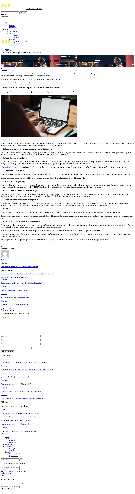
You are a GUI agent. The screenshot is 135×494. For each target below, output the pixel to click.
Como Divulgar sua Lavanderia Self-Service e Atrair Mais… (21, 416)
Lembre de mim (21, 475)
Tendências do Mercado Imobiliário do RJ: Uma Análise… (21, 420)
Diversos (4, 279)
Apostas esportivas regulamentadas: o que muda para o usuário (22, 394)
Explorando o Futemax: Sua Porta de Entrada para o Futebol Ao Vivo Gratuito (27, 274)
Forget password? (7, 475)
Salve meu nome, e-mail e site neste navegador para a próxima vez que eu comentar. (31, 351)
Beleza (11, 26)
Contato (7, 455)
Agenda (16, 37)
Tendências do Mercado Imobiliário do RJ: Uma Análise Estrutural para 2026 (27, 373)
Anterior (4, 308)
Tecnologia (13, 31)
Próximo (10, 308)
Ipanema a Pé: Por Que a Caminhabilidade (15, 380)
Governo (16, 35)
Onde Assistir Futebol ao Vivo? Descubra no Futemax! (19, 267)
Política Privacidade (16, 457)
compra (96, 240)
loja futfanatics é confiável (11, 167)
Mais (6, 24)
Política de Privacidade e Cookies (26, 434)
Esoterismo (17, 29)
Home (7, 22)
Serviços (12, 33)
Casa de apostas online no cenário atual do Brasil (17, 387)
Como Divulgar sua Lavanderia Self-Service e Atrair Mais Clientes (23, 366)
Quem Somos (13, 459)
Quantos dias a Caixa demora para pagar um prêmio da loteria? (22, 401)
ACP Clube (10, 434)
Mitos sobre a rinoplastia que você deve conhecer (30, 83)
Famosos (17, 28)
